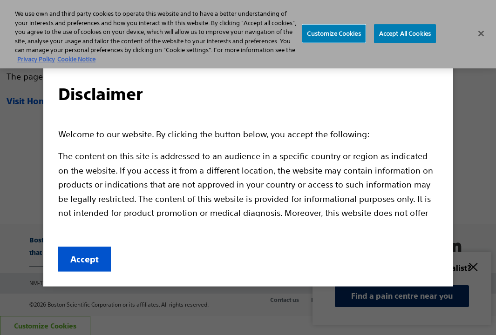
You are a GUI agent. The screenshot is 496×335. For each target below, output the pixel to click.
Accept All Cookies (405, 33)
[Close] (481, 33)
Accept (84, 259)
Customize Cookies (333, 33)
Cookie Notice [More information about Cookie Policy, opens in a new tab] (76, 59)
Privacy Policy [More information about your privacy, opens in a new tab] (36, 59)
